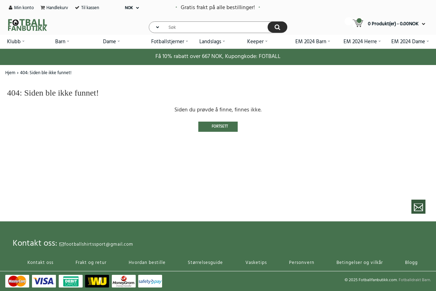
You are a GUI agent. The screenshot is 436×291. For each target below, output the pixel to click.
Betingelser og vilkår (359, 262)
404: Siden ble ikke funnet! (45, 73)
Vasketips (256, 262)
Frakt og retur (91, 262)
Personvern (301, 262)
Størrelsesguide (205, 262)
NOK (129, 8)
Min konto (24, 8)
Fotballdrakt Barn (414, 280)
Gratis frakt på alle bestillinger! (218, 8)
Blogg (411, 262)
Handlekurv (57, 8)
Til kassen (90, 8)
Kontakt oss (40, 262)
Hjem (10, 73)
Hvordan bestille (147, 262)
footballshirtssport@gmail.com (96, 244)
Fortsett (220, 126)
